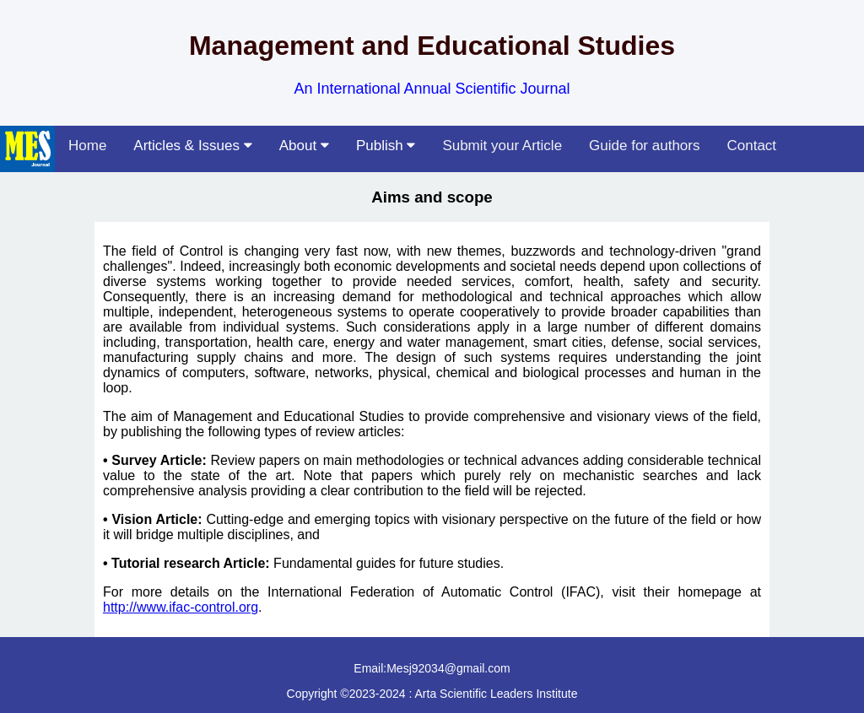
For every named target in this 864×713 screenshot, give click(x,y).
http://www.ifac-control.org (180, 607)
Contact (751, 146)
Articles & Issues (192, 146)
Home (87, 146)
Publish (385, 146)
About (304, 146)
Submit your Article (502, 146)
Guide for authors (644, 146)
